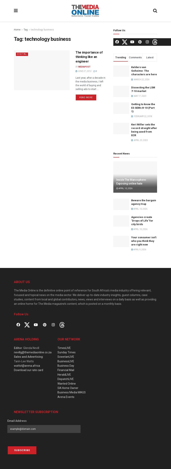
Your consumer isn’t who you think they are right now (143, 241)
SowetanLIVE (65, 356)
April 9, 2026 (138, 249)
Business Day (65, 365)
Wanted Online (66, 383)
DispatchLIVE (65, 379)
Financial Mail (65, 370)
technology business (42, 29)
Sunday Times (66, 352)
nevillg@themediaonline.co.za (32, 352)
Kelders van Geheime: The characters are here (144, 71)
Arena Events (65, 397)
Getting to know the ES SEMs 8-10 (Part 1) (143, 108)
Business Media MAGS (71, 392)
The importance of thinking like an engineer (89, 57)
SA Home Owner (67, 388)
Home (17, 29)
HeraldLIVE (64, 374)
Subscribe (22, 450)
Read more (86, 97)
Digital (22, 54)
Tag (26, 29)
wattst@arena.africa (27, 365)
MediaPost (84, 67)
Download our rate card (28, 370)
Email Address (17, 420)
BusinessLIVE (65, 361)
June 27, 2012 (83, 71)
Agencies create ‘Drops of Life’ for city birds (142, 221)
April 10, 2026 (124, 188)
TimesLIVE (64, 348)
